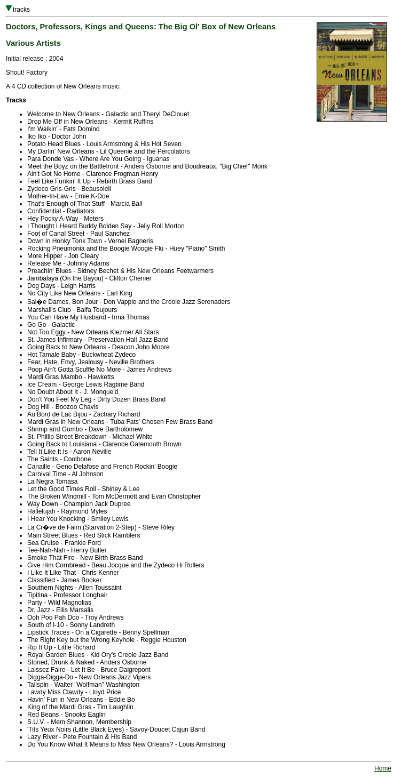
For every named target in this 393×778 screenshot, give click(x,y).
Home (382, 768)
